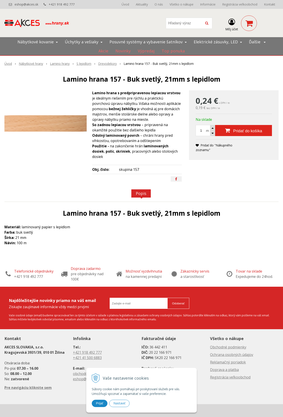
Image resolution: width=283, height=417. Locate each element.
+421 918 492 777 (62, 4)
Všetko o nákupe (181, 4)
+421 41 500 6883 (87, 357)
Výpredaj (146, 51)
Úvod (125, 4)
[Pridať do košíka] (243, 130)
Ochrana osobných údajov (231, 354)
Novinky (123, 51)
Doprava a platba (224, 369)
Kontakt (269, 4)
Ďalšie (257, 41)
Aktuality (142, 4)
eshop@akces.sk (26, 4)
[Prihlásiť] (231, 24)
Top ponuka (173, 51)
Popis (141, 193)
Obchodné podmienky (228, 347)
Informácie (208, 4)
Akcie (103, 51)
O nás (159, 4)
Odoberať (178, 303)
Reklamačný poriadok (228, 362)
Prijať (99, 403)
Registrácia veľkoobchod (239, 4)
